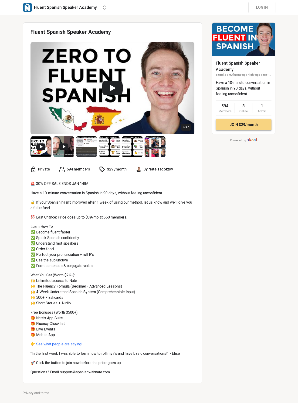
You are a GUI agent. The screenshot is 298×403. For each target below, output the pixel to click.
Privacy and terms (36, 393)
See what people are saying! (58, 344)
